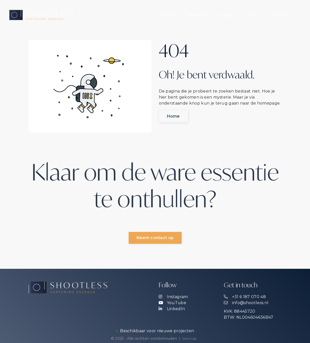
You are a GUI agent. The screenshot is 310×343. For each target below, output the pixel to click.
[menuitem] (168, 15)
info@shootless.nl (246, 302)
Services (197, 15)
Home (168, 15)
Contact (281, 15)
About (252, 15)
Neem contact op (155, 237)
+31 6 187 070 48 (245, 296)
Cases (226, 15)
